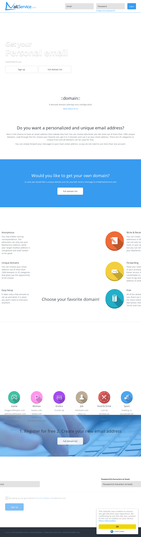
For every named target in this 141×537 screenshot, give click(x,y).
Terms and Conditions (52, 532)
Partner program (69, 532)
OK (117, 526)
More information (107, 520)
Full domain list (70, 191)
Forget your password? (105, 10)
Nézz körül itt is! (70, 108)
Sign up (14, 507)
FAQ (78, 532)
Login (131, 6)
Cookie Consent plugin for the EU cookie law (117, 531)
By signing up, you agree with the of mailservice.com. (37, 498)
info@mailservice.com (106, 182)
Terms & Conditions (42, 498)
